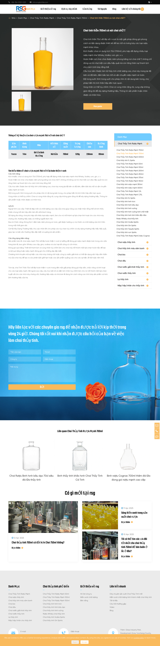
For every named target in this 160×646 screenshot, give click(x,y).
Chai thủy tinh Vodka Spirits (127, 222)
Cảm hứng (87, 9)
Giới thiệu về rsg (48, 9)
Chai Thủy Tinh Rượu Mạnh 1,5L (128, 191)
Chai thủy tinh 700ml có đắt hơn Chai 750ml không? (39, 544)
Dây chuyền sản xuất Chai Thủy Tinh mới (126, 589)
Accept (84, 642)
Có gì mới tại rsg (80, 494)
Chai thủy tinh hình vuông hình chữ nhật (132, 212)
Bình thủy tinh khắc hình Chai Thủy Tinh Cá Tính (79, 477)
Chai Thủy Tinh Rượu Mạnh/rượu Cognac (133, 236)
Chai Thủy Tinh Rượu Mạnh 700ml (72, 18)
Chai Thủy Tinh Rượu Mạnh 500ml (130, 157)
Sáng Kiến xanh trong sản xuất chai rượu (129, 514)
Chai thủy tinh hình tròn (125, 201)
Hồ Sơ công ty (86, 589)
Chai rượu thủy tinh (126, 242)
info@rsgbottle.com (39, 2)
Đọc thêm (17, 549)
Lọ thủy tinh (123, 279)
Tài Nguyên (102, 9)
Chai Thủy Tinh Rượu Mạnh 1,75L (129, 195)
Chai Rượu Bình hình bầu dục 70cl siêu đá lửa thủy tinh (31, 477)
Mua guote (98, 106)
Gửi (42, 387)
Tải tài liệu (114, 595)
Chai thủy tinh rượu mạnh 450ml (129, 188)
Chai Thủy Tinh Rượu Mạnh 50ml (129, 164)
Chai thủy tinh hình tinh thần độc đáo (131, 215)
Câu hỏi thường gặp (118, 599)
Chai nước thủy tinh (127, 273)
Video (112, 602)
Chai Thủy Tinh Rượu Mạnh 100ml (129, 167)
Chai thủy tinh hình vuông (126, 208)
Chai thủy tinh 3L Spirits (125, 198)
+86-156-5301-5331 (17, 2)
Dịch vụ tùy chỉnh (69, 9)
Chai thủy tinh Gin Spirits (126, 225)
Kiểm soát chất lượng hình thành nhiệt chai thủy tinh (131, 592)
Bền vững (84, 595)
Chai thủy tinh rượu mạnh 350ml (129, 184)
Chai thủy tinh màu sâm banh (131, 248)
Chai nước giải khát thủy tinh (131, 267)
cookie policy (139, 638)
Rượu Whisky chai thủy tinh (127, 219)
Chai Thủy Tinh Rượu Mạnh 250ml (129, 174)
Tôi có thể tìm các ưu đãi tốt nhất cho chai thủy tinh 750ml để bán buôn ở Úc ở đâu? (131, 541)
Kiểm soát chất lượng (89, 592)
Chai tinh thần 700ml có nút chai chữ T (107, 18)
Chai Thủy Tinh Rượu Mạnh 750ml (129, 150)
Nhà (13, 18)
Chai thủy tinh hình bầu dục (127, 205)
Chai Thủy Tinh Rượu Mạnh (42, 18)
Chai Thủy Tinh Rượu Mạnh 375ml (129, 177)
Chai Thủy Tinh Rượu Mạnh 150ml (129, 181)
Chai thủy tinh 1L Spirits (125, 160)
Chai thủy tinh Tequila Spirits (127, 229)
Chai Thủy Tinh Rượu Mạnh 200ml (129, 171)
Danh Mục (30, 9)
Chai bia (121, 254)
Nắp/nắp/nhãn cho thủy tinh (131, 285)
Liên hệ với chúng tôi (131, 9)
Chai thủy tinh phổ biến (56, 581)
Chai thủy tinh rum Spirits (126, 232)
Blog (114, 9)
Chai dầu (122, 261)
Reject (75, 642)
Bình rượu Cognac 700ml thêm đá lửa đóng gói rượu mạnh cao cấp (128, 477)
